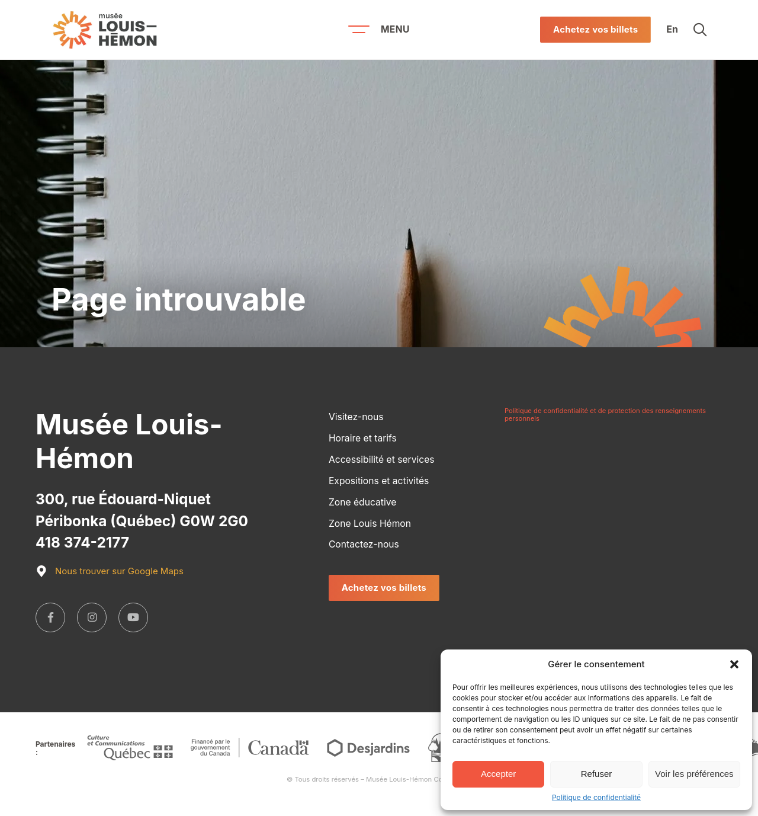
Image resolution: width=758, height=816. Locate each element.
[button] (734, 664)
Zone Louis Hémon (370, 523)
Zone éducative (362, 502)
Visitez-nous (356, 417)
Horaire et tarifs (363, 438)
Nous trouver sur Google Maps (110, 571)
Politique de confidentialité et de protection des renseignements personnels (605, 415)
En (672, 30)
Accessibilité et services (382, 459)
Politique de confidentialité (596, 797)
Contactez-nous (364, 544)
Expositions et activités (379, 481)
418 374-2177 (82, 542)
